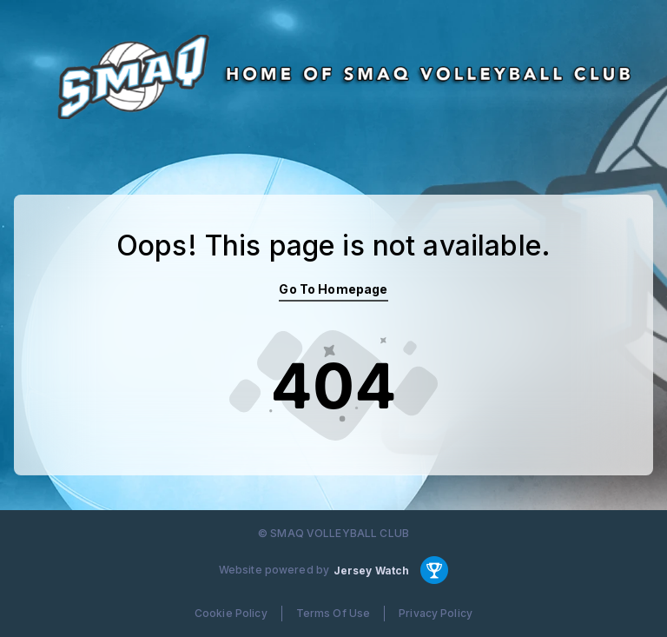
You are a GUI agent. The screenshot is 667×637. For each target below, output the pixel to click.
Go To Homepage (333, 289)
